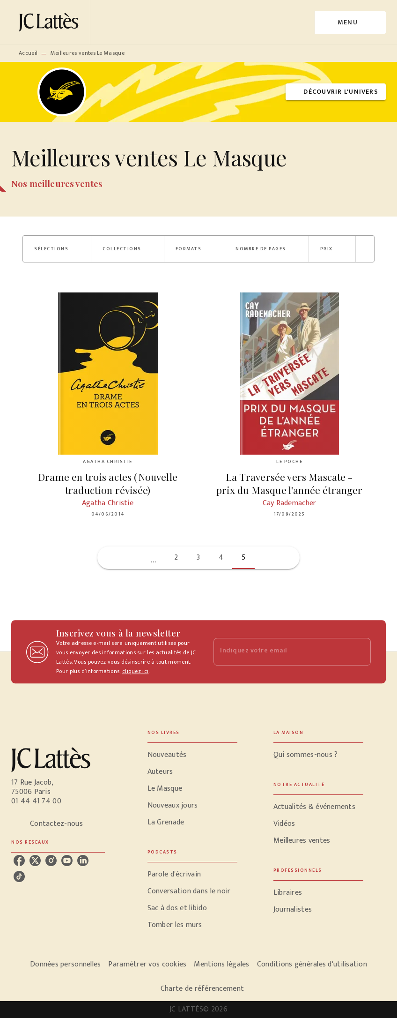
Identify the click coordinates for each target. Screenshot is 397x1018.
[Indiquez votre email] (280, 652)
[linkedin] (83, 860)
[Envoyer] (359, 652)
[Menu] (350, 22)
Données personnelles (65, 964)
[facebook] (19, 860)
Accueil (28, 53)
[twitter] (35, 860)
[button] (336, 92)
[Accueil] (50, 22)
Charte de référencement (202, 988)
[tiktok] (19, 876)
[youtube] (67, 860)
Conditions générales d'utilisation (312, 964)
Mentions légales (221, 964)
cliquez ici (135, 671)
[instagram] (51, 860)
